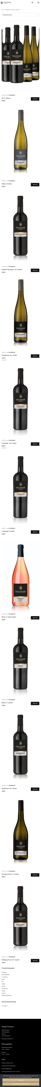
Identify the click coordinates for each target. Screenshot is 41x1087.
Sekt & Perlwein (5, 988)
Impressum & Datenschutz (7, 1062)
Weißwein (4, 983)
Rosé (3, 981)
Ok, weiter (21, 1080)
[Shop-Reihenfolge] (20, 14)
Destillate (3, 990)
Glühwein (3, 986)
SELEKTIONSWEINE (6, 974)
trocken (4, 1005)
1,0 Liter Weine (4, 977)
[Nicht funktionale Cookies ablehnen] (39, 1080)
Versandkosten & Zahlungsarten (9, 1065)
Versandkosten (12, 95)
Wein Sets (4, 993)
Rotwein (3, 979)
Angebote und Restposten (7, 995)
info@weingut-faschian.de (7, 1038)
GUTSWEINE (4, 972)
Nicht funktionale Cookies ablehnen (21, 1083)
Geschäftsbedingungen (7, 1068)
